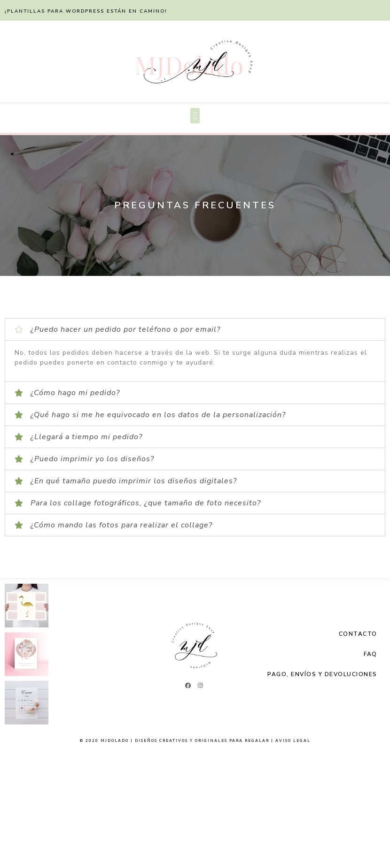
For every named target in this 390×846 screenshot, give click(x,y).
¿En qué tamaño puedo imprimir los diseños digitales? (134, 481)
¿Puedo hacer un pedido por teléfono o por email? (125, 329)
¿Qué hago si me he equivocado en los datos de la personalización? (158, 415)
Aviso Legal (293, 740)
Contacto (358, 634)
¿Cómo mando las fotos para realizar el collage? (121, 525)
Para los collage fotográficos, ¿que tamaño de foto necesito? (146, 503)
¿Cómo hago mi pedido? (75, 393)
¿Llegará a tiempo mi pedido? (86, 437)
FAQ (370, 654)
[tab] (195, 329)
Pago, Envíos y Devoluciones (322, 674)
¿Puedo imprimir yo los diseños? (92, 459)
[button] (194, 115)
